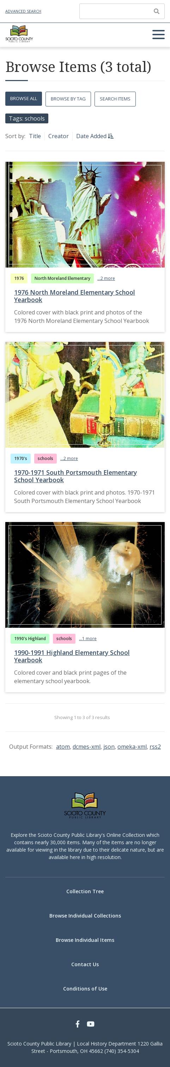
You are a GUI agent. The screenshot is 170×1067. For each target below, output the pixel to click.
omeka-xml (132, 746)
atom (63, 746)
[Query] (122, 11)
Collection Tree (85, 891)
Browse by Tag (68, 99)
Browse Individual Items (85, 940)
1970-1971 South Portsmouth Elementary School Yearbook (75, 476)
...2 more (106, 278)
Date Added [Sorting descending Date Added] (92, 136)
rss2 (155, 746)
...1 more (88, 639)
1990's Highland (30, 639)
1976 (19, 278)
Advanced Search (23, 11)
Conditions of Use (85, 988)
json (109, 746)
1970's (20, 458)
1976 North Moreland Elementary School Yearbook (74, 296)
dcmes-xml (87, 746)
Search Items (115, 99)
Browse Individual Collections (85, 915)
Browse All (23, 98)
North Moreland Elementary (62, 278)
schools (45, 458)
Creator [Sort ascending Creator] (58, 136)
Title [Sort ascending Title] (35, 136)
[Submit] (156, 11)
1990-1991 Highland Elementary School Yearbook (72, 656)
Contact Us (85, 964)
